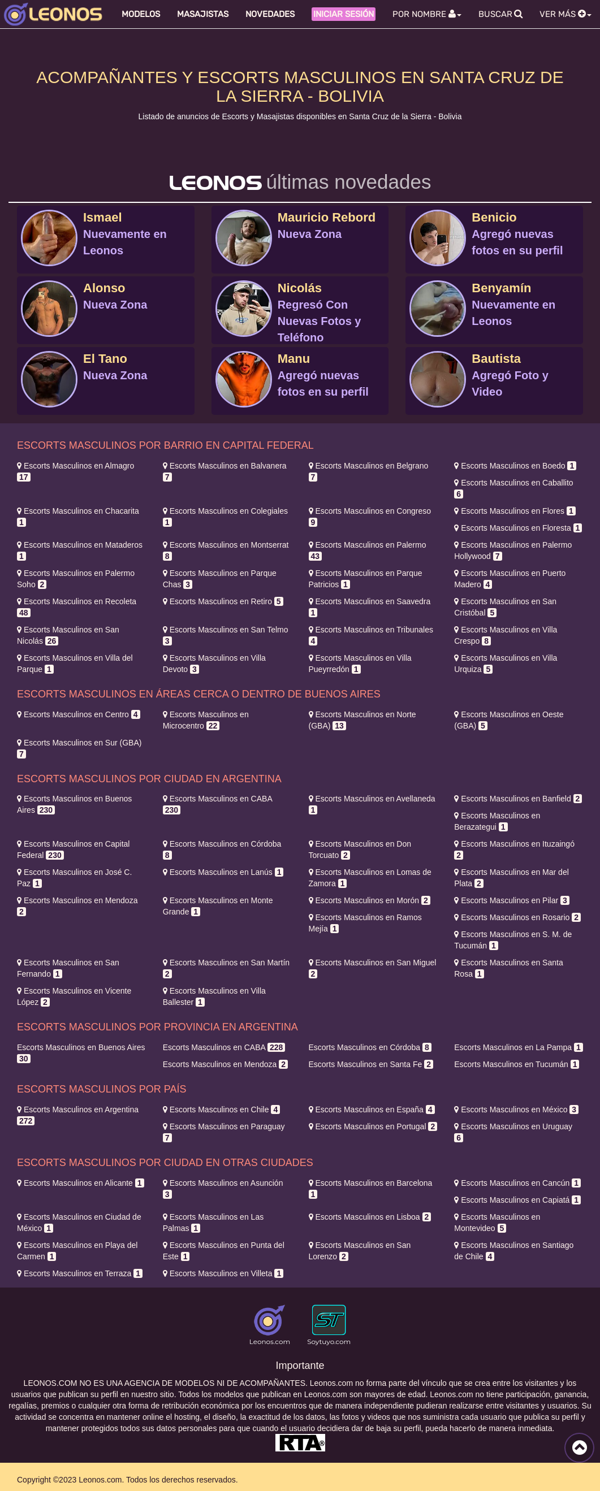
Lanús (223, 872)
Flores (514, 510)
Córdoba (370, 1047)
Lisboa (370, 1216)
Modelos (141, 14)
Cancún (517, 1182)
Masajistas (202, 14)
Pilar (511, 900)
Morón (369, 900)
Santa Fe (371, 1064)
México (516, 1109)
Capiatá (517, 1199)
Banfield (518, 798)
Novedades (270, 14)
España (372, 1109)
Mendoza (225, 1064)
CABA (224, 1047)
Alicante (80, 1182)
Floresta (518, 527)
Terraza (80, 1273)
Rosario (517, 917)
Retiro (223, 601)
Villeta (223, 1273)
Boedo (515, 465)
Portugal (373, 1126)
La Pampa (518, 1047)
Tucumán (516, 1064)
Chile (221, 1109)
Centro (78, 714)
